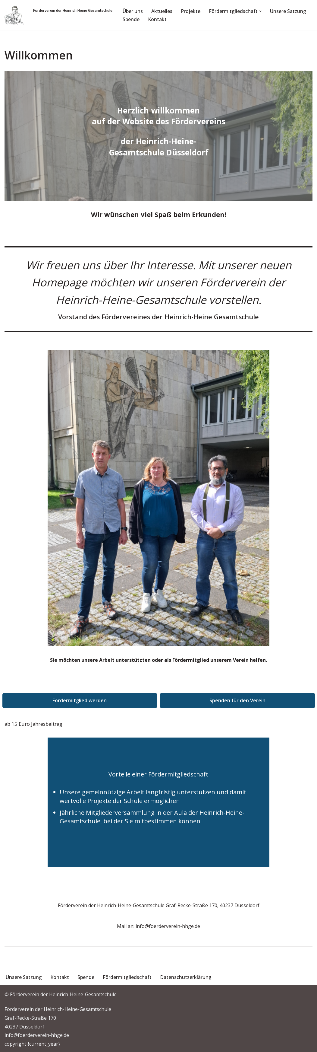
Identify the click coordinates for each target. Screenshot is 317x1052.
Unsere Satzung (288, 11)
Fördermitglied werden (79, 700)
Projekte (190, 11)
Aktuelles (161, 11)
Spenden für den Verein (237, 700)
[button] (260, 11)
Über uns (133, 11)
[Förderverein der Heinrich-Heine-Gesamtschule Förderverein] (14, 15)
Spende (131, 19)
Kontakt (157, 19)
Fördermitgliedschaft (127, 977)
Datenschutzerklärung (186, 977)
